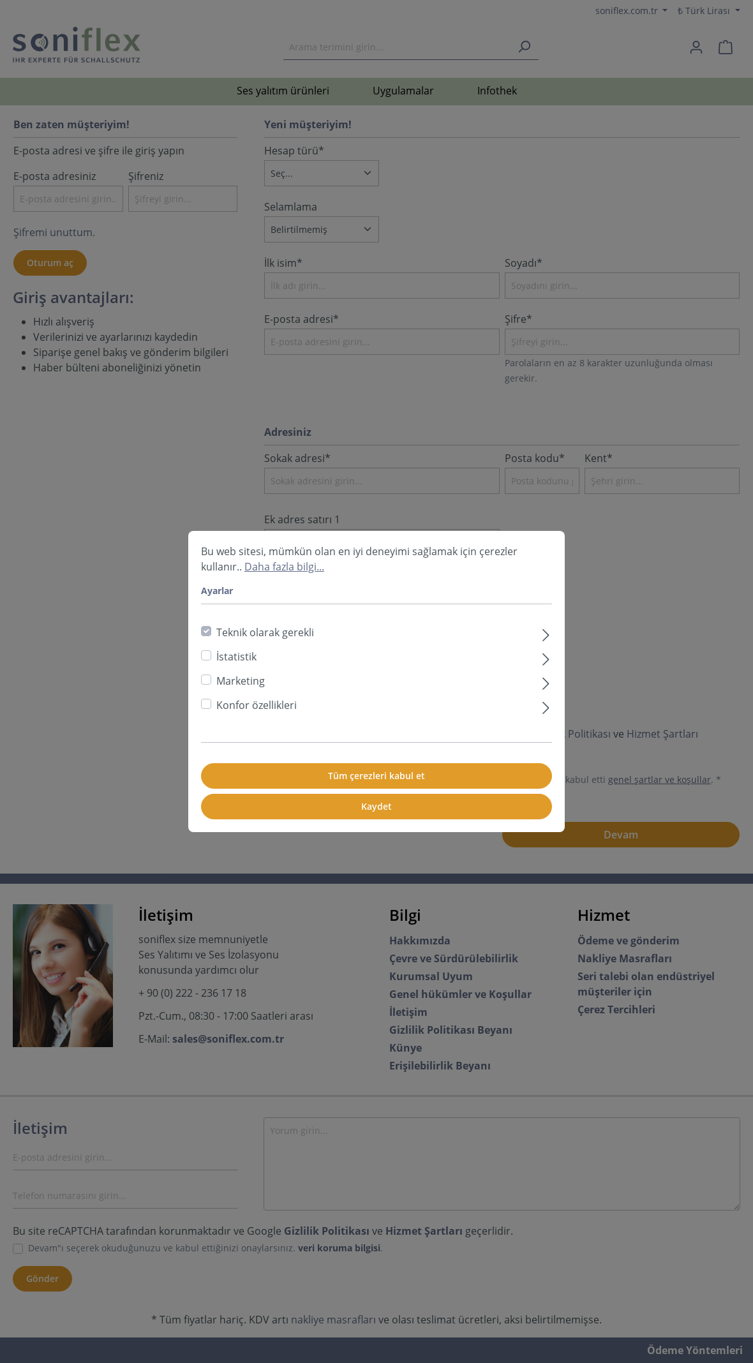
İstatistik (236, 657)
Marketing (240, 681)
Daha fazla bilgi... (284, 567)
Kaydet (376, 806)
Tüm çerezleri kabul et (376, 776)
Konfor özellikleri (256, 705)
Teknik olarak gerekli (265, 632)
